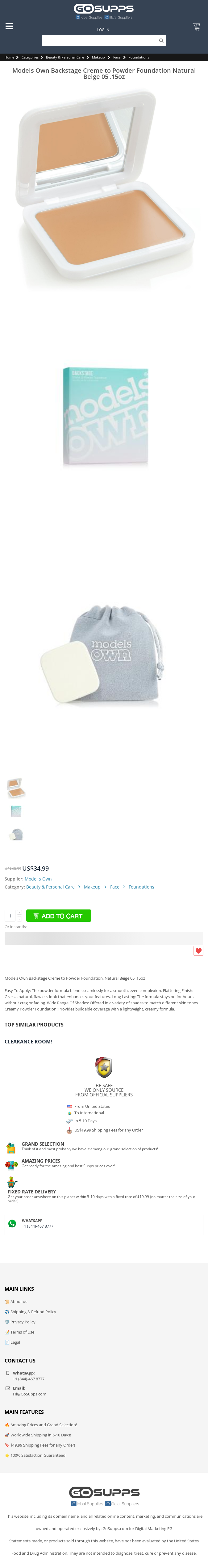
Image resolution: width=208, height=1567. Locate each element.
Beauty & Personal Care (65, 57)
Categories (30, 57)
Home (9, 57)
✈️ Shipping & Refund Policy (30, 1311)
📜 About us (16, 1301)
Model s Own (38, 879)
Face (116, 57)
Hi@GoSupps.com (29, 1394)
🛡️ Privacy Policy (20, 1322)
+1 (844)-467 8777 (37, 1226)
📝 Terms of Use (19, 1332)
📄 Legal (12, 1342)
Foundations (139, 57)
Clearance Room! (28, 1041)
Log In (103, 29)
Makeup (98, 57)
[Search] (104, 40)
